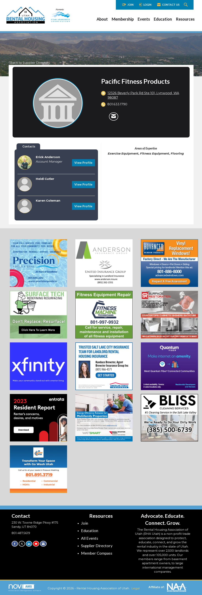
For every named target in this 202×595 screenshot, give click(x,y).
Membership (123, 19)
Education (163, 19)
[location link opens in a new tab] (146, 95)
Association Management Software (25, 587)
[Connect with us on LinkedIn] (29, 544)
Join (84, 523)
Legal (135, 588)
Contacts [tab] (28, 146)
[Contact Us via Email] (43, 544)
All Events (89, 538)
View (83, 162)
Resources (185, 19)
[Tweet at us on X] (22, 544)
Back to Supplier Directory (29, 63)
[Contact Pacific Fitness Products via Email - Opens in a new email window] (113, 116)
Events (144, 19)
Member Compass (96, 553)
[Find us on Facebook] (15, 544)
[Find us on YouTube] (36, 544)
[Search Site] (186, 5)
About (102, 19)
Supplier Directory (97, 545)
